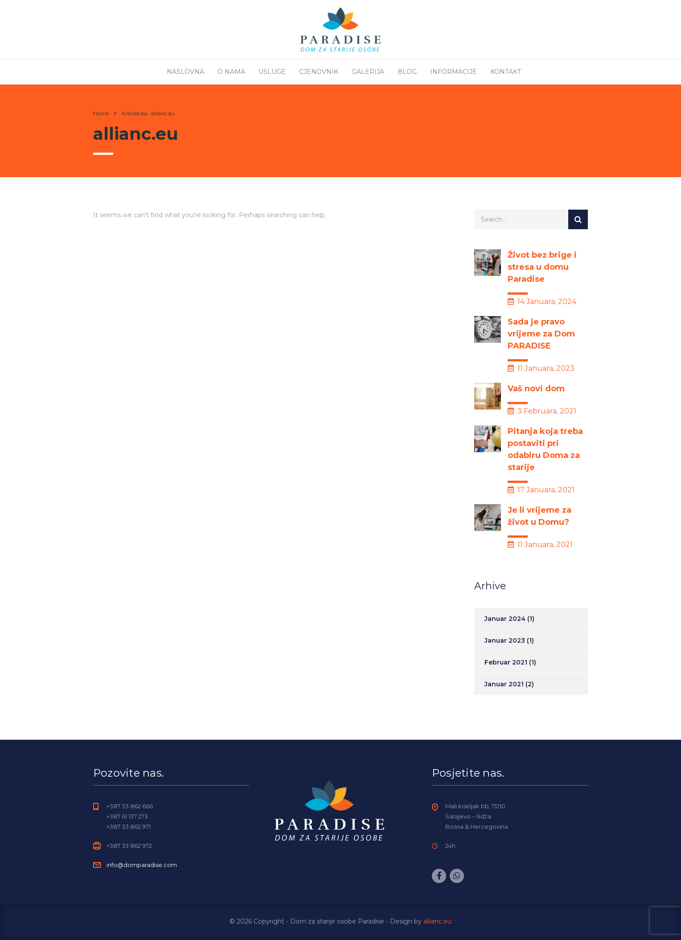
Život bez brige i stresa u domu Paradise (542, 267)
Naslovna (185, 72)
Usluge (272, 72)
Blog (407, 72)
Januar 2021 (504, 684)
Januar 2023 (504, 640)
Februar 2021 (505, 662)
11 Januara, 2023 (541, 368)
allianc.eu (437, 921)
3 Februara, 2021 (542, 411)
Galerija (368, 72)
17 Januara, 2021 (541, 490)
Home (101, 113)
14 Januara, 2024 (542, 301)
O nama (231, 72)
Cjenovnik (318, 72)
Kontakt (505, 72)
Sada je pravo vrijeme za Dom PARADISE (541, 334)
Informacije (453, 72)
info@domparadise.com (142, 864)
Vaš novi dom (536, 388)
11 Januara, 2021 (540, 544)
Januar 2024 (504, 619)
